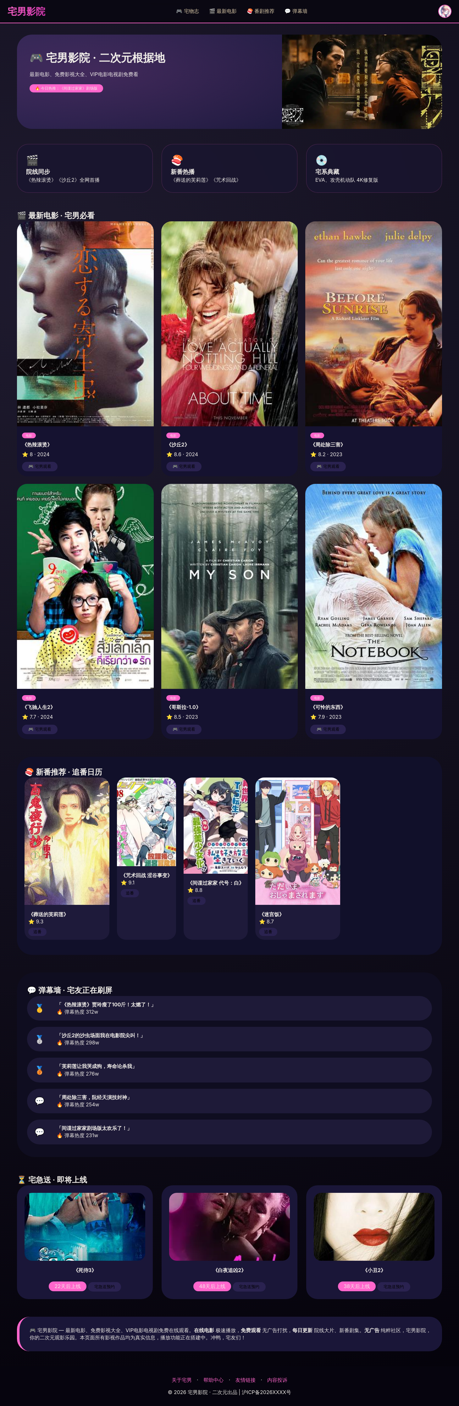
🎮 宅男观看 (39, 466)
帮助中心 (213, 1380)
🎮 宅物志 (187, 11)
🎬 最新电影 (223, 11)
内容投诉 (277, 1380)
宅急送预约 (104, 1286)
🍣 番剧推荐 (260, 11)
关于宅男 (182, 1380)
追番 (37, 931)
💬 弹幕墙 (296, 11)
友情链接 (245, 1380)
